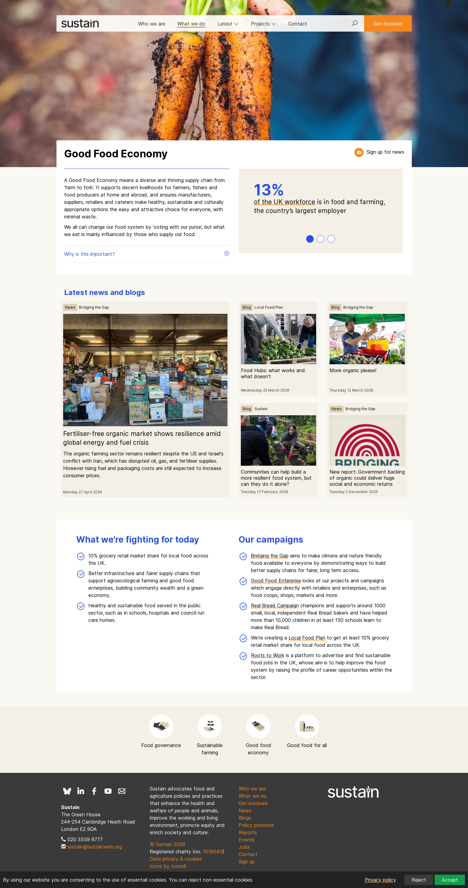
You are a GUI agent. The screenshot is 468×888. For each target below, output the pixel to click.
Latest (228, 24)
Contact (297, 24)
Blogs (245, 818)
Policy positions (256, 825)
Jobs (244, 847)
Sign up (247, 862)
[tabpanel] (321, 198)
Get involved (388, 24)
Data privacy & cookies (176, 859)
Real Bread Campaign (275, 605)
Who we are (151, 24)
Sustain (261, 408)
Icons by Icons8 (168, 866)
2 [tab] (320, 239)
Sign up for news (385, 152)
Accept (450, 880)
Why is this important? (147, 253)
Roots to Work (267, 655)
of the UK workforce (284, 202)
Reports (248, 832)
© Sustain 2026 (167, 844)
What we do (191, 24)
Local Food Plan (268, 307)
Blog (247, 307)
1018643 (212, 852)
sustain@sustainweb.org (94, 847)
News (70, 307)
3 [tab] (331, 239)
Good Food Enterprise (276, 581)
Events (246, 840)
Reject (419, 880)
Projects (263, 24)
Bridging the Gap (94, 307)
